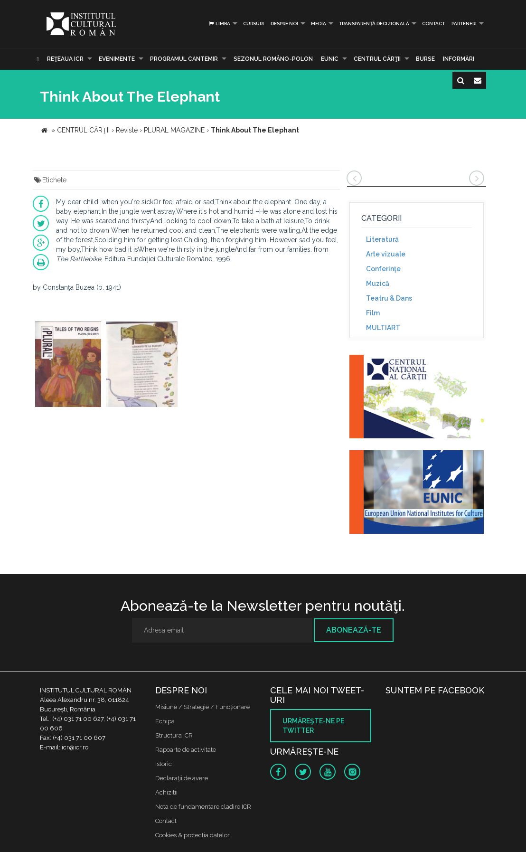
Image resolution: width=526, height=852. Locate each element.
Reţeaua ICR (65, 59)
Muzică (377, 283)
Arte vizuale (385, 254)
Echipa (165, 721)
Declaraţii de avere (181, 778)
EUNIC (329, 59)
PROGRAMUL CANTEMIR (184, 59)
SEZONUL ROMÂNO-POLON (273, 59)
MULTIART (383, 327)
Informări (458, 59)
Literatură (382, 239)
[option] (68, 365)
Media (318, 23)
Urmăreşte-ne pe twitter (313, 725)
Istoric (163, 763)
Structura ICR (174, 735)
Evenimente (117, 59)
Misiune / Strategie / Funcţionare (202, 706)
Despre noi (284, 23)
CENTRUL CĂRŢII (377, 59)
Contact (433, 23)
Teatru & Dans (389, 298)
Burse (425, 59)
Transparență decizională (374, 23)
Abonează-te (353, 629)
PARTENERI (464, 23)
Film (373, 313)
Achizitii (166, 792)
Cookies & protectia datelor (192, 835)
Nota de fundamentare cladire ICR (203, 806)
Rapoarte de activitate (185, 749)
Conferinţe (383, 269)
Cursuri (253, 23)
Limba (219, 23)
